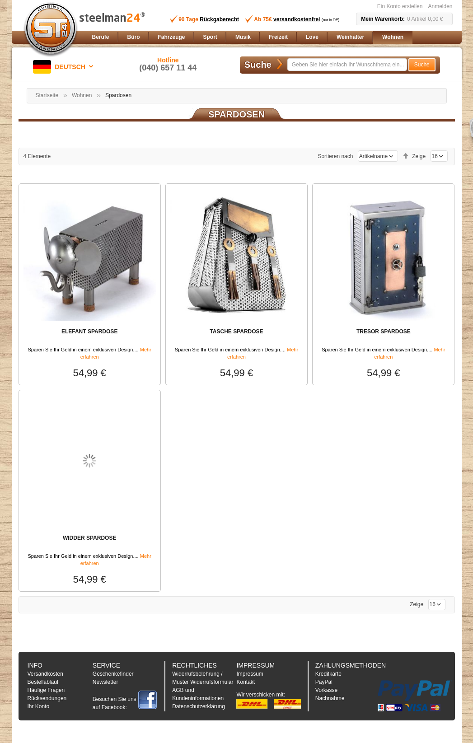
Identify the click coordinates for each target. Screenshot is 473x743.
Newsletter (105, 682)
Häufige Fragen (46, 690)
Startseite (47, 95)
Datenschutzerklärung (198, 706)
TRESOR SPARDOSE (383, 331)
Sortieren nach (335, 156)
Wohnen (82, 95)
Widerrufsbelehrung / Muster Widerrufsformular (202, 678)
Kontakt (245, 682)
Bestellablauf (43, 682)
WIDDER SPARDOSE (89, 538)
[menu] (271, 37)
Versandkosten (45, 674)
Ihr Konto (39, 706)
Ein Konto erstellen (400, 6)
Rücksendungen (47, 698)
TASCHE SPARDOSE (236, 331)
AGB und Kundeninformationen (198, 694)
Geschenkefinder (113, 674)
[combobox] (347, 64)
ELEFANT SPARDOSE (89, 331)
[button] (64, 67)
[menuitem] (100, 37)
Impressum (249, 674)
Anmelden (440, 6)
